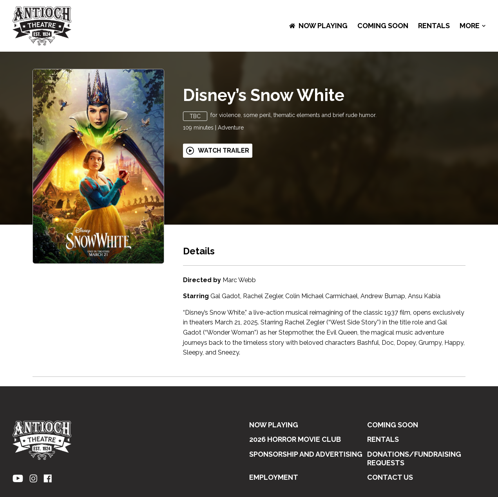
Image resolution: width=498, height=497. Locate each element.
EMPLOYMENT (273, 477)
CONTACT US (390, 477)
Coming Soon (382, 26)
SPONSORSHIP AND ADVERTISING (305, 454)
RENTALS (434, 26)
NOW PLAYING (318, 26)
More (472, 26)
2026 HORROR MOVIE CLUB (295, 439)
